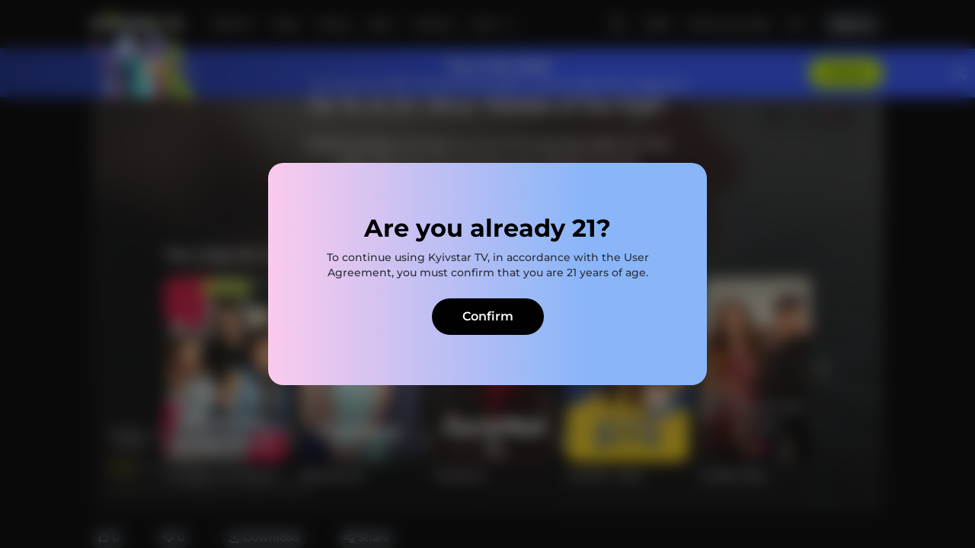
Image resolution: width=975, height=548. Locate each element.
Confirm (487, 316)
